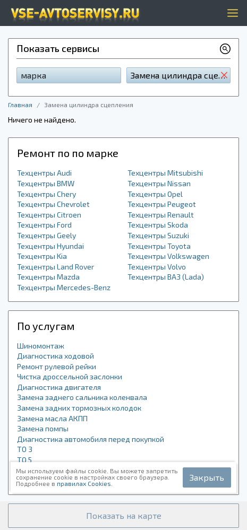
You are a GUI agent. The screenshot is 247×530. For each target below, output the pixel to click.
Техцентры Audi (44, 172)
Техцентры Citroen (49, 214)
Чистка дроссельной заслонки (69, 376)
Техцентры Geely (46, 235)
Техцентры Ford (44, 224)
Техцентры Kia (42, 255)
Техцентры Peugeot (161, 203)
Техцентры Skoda (157, 224)
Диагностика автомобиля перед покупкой (90, 439)
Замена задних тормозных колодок (79, 407)
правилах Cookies (84, 483)
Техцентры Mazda (48, 276)
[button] (123, 515)
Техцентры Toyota (159, 245)
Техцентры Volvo (156, 266)
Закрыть (207, 477)
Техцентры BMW (45, 183)
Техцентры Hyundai (50, 245)
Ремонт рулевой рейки (56, 366)
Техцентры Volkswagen (168, 255)
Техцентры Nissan (159, 183)
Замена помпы (43, 428)
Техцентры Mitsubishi (165, 172)
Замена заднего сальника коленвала (82, 397)
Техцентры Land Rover (55, 266)
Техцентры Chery (46, 193)
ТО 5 (24, 459)
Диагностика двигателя (59, 387)
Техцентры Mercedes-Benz (63, 287)
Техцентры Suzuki (158, 235)
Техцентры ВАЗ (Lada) (165, 276)
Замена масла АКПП (52, 418)
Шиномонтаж (40, 345)
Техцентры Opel (155, 193)
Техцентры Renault (160, 214)
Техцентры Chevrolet (53, 203)
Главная (20, 104)
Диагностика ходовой (55, 355)
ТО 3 (24, 449)
